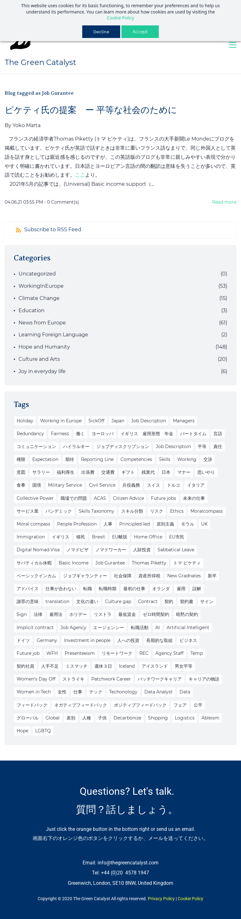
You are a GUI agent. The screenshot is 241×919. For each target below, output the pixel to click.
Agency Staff (169, 653)
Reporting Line (97, 459)
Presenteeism (80, 653)
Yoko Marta (26, 125)
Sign (22, 614)
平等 (202, 446)
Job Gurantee (110, 563)
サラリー (41, 472)
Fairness (60, 433)
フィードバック (32, 705)
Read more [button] (224, 202)
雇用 (181, 588)
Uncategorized (37, 274)
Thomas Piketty (149, 563)
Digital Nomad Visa (38, 550)
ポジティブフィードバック (140, 705)
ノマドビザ (77, 550)
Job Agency (73, 627)
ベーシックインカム (36, 576)
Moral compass (33, 524)
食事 (21, 485)
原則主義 (165, 524)
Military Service (65, 485)
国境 (36, 485)
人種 (86, 718)
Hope (22, 731)
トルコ (173, 485)
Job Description (148, 421)
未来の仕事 (194, 498)
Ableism (210, 718)
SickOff (96, 421)
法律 (38, 614)
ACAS (100, 498)
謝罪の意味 (28, 601)
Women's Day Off (36, 679)
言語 (217, 433)
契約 (168, 601)
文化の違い (87, 601)
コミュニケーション (36, 446)
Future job (28, 653)
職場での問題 (74, 498)
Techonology (123, 692)
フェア (180, 705)
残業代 (148, 472)
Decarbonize (127, 718)
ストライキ (73, 679)
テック (95, 692)
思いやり (206, 472)
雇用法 (55, 614)
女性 (62, 692)
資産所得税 (149, 576)
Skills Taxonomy (96, 511)
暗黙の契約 (187, 614)
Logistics (185, 718)
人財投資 (142, 550)
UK (204, 524)
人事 (108, 524)
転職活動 (139, 627)
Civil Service (102, 485)
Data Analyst (158, 692)
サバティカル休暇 (34, 563)
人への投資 (128, 640)
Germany (47, 640)
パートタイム (193, 433)
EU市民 (176, 537)
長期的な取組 (159, 640)
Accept (140, 32)
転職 (87, 588)
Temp (196, 653)
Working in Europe (61, 421)
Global (53, 718)
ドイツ (23, 640)
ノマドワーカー (110, 550)
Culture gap (118, 601)
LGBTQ (43, 731)
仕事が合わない (61, 588)
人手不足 (50, 666)
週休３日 (103, 666)
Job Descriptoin (173, 446)
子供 (102, 718)
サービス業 (28, 511)
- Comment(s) (61, 202)
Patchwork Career (111, 679)
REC (143, 653)
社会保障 (122, 576)
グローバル (28, 718)
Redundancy (30, 433)
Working (186, 459)
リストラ (102, 614)
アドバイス (28, 588)
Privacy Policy (161, 898)
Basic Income (73, 563)
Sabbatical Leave (176, 550)
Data (184, 692)
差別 (71, 718)
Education (32, 310)
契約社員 (25, 666)
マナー (183, 472)
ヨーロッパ (103, 433)
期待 (69, 459)
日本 (166, 472)
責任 (217, 446)
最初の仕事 (134, 588)
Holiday (25, 421)
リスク (156, 511)
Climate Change (39, 298)
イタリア (196, 485)
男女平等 (183, 666)
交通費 (108, 472)
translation (57, 601)
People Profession (77, 524)
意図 (21, 472)
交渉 (207, 459)
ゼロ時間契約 (156, 614)
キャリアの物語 (204, 679)
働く (80, 433)
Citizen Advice (128, 498)
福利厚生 (65, 472)
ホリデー (78, 614)
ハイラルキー (76, 446)
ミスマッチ (77, 666)
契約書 (186, 601)
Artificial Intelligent (188, 627)
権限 (21, 459)
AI (157, 627)
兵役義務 (131, 485)
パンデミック (59, 511)
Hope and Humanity (44, 347)
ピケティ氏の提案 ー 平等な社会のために (91, 110)
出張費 (87, 472)
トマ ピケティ (187, 563)
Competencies (136, 459)
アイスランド (155, 666)
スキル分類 (132, 511)
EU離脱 (119, 537)
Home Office (148, 537)
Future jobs (163, 498)
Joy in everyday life (42, 371)
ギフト (128, 472)
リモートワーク (117, 653)
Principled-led (134, 524)
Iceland (127, 666)
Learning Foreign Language (53, 335)
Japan (117, 421)
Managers (184, 421)
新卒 (212, 576)
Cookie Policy (120, 18)
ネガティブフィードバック (80, 705)
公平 (198, 705)
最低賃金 (127, 614)
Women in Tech (34, 692)
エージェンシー (108, 627)
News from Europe (42, 323)
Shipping (158, 718)
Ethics (177, 511)
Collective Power (35, 498)
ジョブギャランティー (85, 576)
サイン (206, 601)
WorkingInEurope (41, 286)
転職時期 (107, 588)
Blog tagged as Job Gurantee (39, 93)
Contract (148, 601)
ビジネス (188, 640)
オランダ (161, 588)
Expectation (45, 459)
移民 (80, 537)
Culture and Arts (39, 359)
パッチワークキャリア (160, 679)
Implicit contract (35, 627)
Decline (101, 31)
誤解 (196, 588)
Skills (164, 459)
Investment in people (87, 640)
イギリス (60, 537)
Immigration (31, 537)
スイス (153, 485)
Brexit (98, 537)
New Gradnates (184, 576)
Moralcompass (206, 511)
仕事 (77, 692)
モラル (187, 524)
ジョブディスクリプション (122, 446)
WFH (52, 653)
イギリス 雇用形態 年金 (146, 433)
